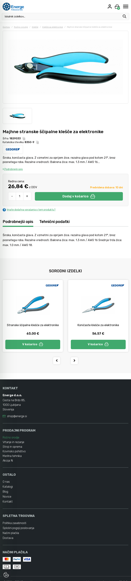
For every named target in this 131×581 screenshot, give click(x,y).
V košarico (32, 344)
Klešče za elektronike (52, 27)
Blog (5, 491)
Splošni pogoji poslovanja (18, 528)
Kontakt (8, 501)
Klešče (35, 27)
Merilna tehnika (12, 456)
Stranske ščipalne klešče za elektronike (33, 325)
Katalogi (8, 486)
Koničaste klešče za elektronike (98, 325)
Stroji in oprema (12, 446)
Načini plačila (11, 533)
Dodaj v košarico (78, 196)
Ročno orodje (21, 27)
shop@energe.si (17, 416)
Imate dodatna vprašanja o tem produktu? (29, 210)
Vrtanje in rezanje (13, 442)
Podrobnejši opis (13, 169)
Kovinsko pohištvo (14, 451)
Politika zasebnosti (14, 523)
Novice (7, 496)
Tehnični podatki (54, 221)
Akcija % (8, 460)
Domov (6, 27)
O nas (6, 481)
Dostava (8, 538)
